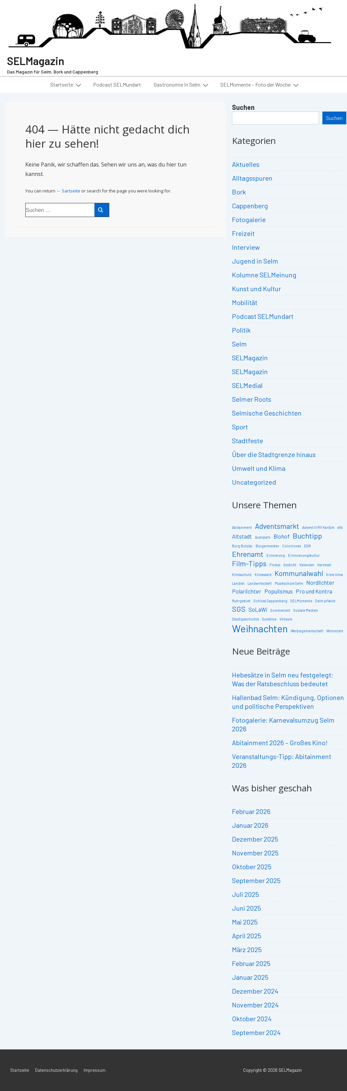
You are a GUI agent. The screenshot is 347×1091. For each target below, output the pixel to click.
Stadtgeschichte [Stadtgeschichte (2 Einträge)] (245, 619)
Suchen (243, 107)
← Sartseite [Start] (68, 191)
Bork (239, 192)
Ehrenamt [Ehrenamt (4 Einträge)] (247, 553)
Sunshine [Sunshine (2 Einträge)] (269, 619)
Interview (246, 247)
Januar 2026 (250, 825)
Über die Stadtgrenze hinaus (274, 454)
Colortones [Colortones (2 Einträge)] (291, 546)
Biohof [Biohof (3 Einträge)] (281, 536)
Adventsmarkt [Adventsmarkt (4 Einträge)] (277, 525)
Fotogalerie (249, 219)
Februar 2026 (251, 811)
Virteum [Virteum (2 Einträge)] (286, 619)
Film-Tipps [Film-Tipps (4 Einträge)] (249, 563)
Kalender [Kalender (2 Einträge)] (306, 565)
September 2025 (256, 880)
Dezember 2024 (255, 991)
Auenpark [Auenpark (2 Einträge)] (262, 537)
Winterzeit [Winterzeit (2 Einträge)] (334, 631)
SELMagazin (35, 60)
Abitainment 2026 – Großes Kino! (279, 742)
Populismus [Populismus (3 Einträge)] (278, 591)
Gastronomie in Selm (182, 84)
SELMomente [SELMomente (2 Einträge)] (301, 601)
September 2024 (256, 1032)
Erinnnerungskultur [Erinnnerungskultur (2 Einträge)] (304, 555)
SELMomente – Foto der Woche (260, 84)
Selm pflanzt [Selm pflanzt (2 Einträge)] (325, 601)
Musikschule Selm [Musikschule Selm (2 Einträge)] (289, 583)
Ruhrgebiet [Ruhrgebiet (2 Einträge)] (241, 601)
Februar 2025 (251, 963)
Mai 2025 (245, 922)
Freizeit (243, 233)
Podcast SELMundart (117, 84)
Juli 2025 (245, 894)
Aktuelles (245, 164)
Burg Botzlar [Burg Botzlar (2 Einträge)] (242, 546)
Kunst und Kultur (256, 288)
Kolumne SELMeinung (264, 275)
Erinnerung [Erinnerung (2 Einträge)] (275, 555)
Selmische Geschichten (266, 413)
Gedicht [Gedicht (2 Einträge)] (289, 565)
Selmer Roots (251, 399)
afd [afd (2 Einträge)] (340, 527)
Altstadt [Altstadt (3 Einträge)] (242, 536)
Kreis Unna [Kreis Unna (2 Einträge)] (334, 574)
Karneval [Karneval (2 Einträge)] (324, 565)
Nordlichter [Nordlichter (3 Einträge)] (320, 582)
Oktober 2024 (251, 1018)
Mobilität (244, 302)
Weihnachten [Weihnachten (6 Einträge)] (260, 628)
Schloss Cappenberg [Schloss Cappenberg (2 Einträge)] (270, 601)
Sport (240, 427)
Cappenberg (250, 206)
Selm (239, 344)
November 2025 (255, 853)
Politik (241, 330)
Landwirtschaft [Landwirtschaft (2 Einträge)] (260, 583)
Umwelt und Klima (258, 468)
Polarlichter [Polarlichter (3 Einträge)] (246, 591)
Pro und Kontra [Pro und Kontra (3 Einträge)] (314, 591)
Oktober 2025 (251, 866)
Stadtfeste (247, 440)
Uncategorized (254, 482)
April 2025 (246, 936)
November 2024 (255, 1005)
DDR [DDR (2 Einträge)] (307, 546)
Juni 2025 (246, 908)
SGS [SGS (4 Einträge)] (238, 608)
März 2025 (247, 949)
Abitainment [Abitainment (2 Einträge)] (242, 527)
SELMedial (247, 385)
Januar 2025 (250, 977)
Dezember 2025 (255, 839)
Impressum (95, 1070)
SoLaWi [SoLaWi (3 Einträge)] (258, 609)
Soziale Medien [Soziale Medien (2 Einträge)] (305, 610)
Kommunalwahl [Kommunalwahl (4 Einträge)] (298, 573)
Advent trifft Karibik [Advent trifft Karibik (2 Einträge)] (318, 527)
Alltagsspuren (252, 178)
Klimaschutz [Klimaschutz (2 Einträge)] (242, 574)
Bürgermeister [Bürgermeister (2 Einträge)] (267, 546)
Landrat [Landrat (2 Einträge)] (238, 583)
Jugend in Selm (255, 261)
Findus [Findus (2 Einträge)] (274, 565)
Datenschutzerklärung (56, 1070)
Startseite (66, 84)
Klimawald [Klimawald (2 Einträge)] (263, 574)
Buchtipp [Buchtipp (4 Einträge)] (307, 535)
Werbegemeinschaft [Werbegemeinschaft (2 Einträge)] (307, 631)
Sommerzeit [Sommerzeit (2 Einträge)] (280, 610)
